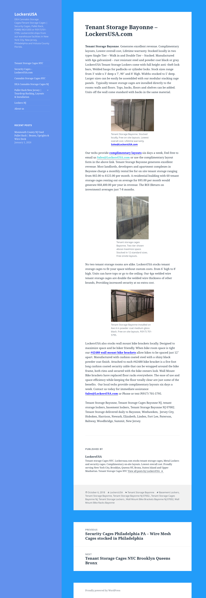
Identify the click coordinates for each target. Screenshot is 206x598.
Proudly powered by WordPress (102, 590)
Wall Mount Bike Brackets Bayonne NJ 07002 (150, 499)
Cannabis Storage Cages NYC (29, 78)
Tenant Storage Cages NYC (28, 63)
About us (19, 108)
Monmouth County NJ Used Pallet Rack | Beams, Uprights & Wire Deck (31, 136)
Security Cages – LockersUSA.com (23, 70)
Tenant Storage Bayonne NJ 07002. (131, 495)
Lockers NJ (20, 102)
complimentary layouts (125, 153)
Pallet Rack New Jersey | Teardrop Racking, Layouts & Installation (29, 93)
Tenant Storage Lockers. (112, 499)
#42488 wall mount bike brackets (113, 352)
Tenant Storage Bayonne (141, 492)
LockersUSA (25, 14)
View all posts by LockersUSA (144, 471)
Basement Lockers (169, 492)
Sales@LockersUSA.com (124, 144)
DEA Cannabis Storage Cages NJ (31, 84)
